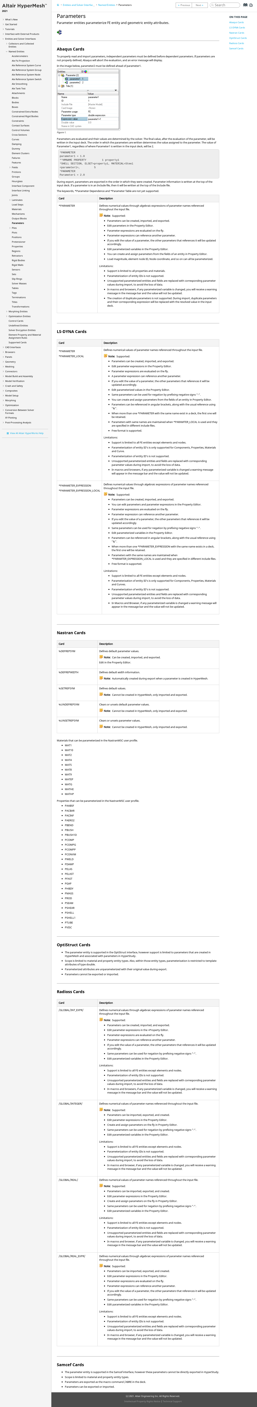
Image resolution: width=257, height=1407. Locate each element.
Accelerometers (20, 56)
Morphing (10, 400)
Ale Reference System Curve (26, 65)
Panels (8, 356)
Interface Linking (21, 190)
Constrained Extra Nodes (25, 111)
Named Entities (16, 51)
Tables (15, 288)
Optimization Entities (20, 316)
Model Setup (11, 395)
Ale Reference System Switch (27, 79)
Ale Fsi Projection (21, 60)
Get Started (11, 24)
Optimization (12, 405)
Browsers (10, 352)
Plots (14, 232)
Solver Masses (19, 283)
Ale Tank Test (18, 88)
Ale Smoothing (19, 83)
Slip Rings (17, 278)
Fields (15, 167)
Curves (15, 139)
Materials (16, 209)
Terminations (19, 297)
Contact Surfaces (20, 125)
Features (16, 162)
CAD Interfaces (13, 347)
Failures (16, 157)
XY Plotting (11, 417)
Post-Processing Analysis (18, 422)
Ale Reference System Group (27, 69)
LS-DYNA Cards (237, 27)
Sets (14, 274)
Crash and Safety (14, 385)
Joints (15, 195)
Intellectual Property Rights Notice (142, 1401)
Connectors (11, 371)
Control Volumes (21, 130)
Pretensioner (18, 241)
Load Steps (17, 204)
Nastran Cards (236, 32)
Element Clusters (20, 153)
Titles (14, 301)
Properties (17, 246)
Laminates (17, 199)
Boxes (15, 106)
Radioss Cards (236, 43)
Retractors (17, 255)
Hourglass (17, 181)
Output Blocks (19, 218)
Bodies (15, 102)
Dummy (16, 148)
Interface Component (23, 185)
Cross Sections (19, 134)
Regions (16, 251)
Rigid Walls (17, 264)
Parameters (18, 223)
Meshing (9, 366)
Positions (16, 237)
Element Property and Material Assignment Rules (25, 336)
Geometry (10, 361)
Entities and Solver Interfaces (20, 38)
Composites (11, 390)
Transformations (20, 306)
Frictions (16, 171)
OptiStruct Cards (238, 37)
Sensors (16, 269)
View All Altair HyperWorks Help (27, 433)
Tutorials (9, 29)
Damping (16, 143)
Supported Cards (18, 342)
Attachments (18, 93)
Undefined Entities (18, 325)
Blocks (15, 97)
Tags (14, 292)
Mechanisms (18, 213)
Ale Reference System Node (26, 74)
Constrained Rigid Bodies (25, 116)
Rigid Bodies (18, 260)
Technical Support (172, 1401)
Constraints (18, 120)
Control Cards (16, 320)
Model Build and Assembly (19, 376)
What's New (11, 19)
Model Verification (14, 380)
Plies (14, 227)
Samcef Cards (236, 48)
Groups (16, 176)
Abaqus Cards (236, 22)
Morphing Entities (18, 311)
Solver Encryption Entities (22, 330)
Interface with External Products (22, 33)
